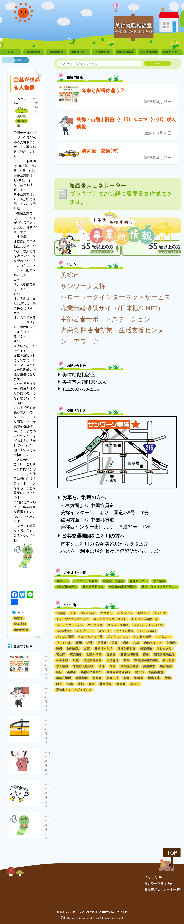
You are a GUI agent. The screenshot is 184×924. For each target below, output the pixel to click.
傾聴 (125, 642)
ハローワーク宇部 (91, 636)
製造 (126, 677)
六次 (136, 642)
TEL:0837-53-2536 (80, 389)
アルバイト (88, 613)
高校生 (134, 683)
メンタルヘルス (118, 636)
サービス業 (95, 625)
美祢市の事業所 (91, 672)
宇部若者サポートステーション (105, 319)
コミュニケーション (69, 625)
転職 (70, 683)
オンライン (124, 613)
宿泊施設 (76, 654)
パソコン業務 (147, 630)
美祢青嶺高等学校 (118, 672)
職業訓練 (82, 677)
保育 (114, 642)
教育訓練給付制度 (146, 660)
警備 (168, 677)
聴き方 (139, 672)
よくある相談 (142, 636)
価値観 (102, 642)
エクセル (106, 613)
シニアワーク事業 (85, 581)
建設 (146, 654)
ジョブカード (85, 630)
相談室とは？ (79, 52)
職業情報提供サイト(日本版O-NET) (110, 308)
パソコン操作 (124, 630)
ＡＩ (73, 613)
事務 (79, 642)
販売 (59, 683)
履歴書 (18, 618)
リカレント (163, 636)
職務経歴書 (21, 629)
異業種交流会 (129, 666)
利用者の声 (102, 52)
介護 (90, 642)
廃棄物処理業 (129, 654)
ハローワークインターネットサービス (115, 297)
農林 (81, 683)
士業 (87, 648)
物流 (112, 666)
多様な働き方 (126, 648)
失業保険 (146, 648)
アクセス (153, 877)
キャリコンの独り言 (144, 619)
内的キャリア (153, 642)
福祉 (59, 672)
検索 (157, 63)
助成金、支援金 (113, 581)
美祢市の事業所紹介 (122, 586)
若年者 (97, 677)
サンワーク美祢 (83, 286)
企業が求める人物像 (26, 83)
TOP (172, 852)
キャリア (160, 613)
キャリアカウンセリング (72, 619)
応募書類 (20, 623)
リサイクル (63, 642)
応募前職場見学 (164, 654)
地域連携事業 (125, 52)
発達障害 (149, 666)
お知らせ (62, 581)
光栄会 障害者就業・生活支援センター (115, 330)
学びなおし (164, 648)
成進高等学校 (93, 660)
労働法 (171, 642)
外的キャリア (103, 648)
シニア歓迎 (63, 630)
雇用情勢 (105, 683)
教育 (126, 660)
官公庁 (60, 654)
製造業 (138, 677)
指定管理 (112, 660)
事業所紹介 (33, 52)
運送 (92, 683)
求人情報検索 (148, 52)
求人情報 (159, 581)
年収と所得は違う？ (103, 90)
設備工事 (154, 677)
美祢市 (69, 275)
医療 (59, 648)
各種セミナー (171, 52)
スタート (104, 630)
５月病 (60, 613)
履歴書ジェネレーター (162, 889)
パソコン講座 (65, 636)
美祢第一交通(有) (100, 151)
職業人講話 (63, 677)
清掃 (102, 666)
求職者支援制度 (83, 666)
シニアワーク (79, 341)
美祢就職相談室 (21, 121)
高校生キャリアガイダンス (159, 586)
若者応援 (112, 677)
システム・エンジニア (148, 625)
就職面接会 (56, 52)
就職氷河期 (94, 654)
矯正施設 (166, 666)
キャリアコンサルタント (110, 619)
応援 (76, 660)
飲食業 (120, 683)
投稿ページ (21, 60)
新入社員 (169, 660)
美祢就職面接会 (93, 586)
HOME (10, 52)
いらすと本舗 (88, 912)
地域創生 (73, 648)
